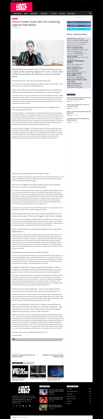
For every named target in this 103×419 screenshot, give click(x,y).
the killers (56, 340)
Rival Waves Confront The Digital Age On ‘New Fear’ (18, 379)
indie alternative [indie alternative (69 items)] (83, 57)
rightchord (69, 101)
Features (69, 403)
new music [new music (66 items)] (82, 72)
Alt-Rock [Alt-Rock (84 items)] (80, 39)
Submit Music (17, 13)
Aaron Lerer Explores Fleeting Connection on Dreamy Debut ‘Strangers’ (79, 98)
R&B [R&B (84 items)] (78, 76)
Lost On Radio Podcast (72, 391)
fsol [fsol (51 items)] (84, 53)
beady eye (18, 339)
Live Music (69, 401)
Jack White (20, 340)
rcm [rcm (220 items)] (80, 77)
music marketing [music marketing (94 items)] (73, 70)
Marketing (34, 13)
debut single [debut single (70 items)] (77, 46)
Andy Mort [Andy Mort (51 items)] (70, 42)
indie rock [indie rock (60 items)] (70, 59)
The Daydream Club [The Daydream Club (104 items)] (74, 87)
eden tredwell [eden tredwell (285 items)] (75, 48)
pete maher (44, 340)
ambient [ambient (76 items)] (75, 40)
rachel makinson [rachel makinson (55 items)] (71, 78)
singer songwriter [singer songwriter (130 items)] (74, 83)
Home (13, 17)
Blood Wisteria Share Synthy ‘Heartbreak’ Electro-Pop (55, 379)
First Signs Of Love (71, 396)
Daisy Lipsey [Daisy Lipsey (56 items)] (82, 44)
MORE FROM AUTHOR (28, 363)
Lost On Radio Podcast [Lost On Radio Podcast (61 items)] (73, 66)
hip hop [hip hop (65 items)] (70, 55)
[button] (90, 13)
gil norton (60, 339)
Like (89, 22)
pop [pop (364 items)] (71, 75)
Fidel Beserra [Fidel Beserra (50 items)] (70, 53)
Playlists (54, 13)
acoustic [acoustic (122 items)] (71, 39)
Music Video (15, 376)
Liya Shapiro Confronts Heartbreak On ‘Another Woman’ (78, 119)
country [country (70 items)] (74, 44)
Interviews (18, 17)
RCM (45, 332)
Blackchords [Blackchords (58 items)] (83, 42)
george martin (54, 339)
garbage (47, 339)
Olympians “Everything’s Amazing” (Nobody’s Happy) (53, 355)
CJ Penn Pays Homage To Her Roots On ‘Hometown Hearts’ (78, 105)
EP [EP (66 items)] (86, 50)
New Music (45, 13)
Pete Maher (46, 71)
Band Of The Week (71, 398)
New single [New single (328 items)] (74, 73)
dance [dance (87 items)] (70, 46)
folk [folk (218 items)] (78, 53)
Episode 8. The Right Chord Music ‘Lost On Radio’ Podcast (23, 355)
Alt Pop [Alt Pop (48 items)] (69, 41)
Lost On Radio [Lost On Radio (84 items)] (77, 64)
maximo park (37, 340)
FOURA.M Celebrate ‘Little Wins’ (38, 378)
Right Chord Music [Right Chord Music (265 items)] (77, 79)
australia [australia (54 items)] (76, 42)
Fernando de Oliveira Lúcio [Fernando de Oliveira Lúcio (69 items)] (74, 51)
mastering (31, 340)
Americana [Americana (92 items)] (84, 40)
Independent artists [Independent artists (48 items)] (78, 55)
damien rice (23, 339)
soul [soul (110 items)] (78, 85)
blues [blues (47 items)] (69, 44)
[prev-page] (61, 363)
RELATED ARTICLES (17, 363)
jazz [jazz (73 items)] (69, 64)
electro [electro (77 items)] (70, 50)
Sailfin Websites (24, 417)
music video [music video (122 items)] (72, 72)
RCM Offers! (72, 13)
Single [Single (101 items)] (70, 85)
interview (15, 340)
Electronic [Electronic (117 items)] (78, 50)
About (26, 13)
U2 (60, 340)
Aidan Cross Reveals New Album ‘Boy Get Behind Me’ (79, 112)
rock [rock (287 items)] (71, 81)
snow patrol (50, 340)
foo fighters (42, 339)
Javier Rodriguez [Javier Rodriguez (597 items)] (76, 61)
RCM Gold (62, 13)
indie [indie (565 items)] (72, 57)
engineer (36, 339)
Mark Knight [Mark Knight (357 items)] (75, 68)
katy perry (26, 340)
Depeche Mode (30, 339)
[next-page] (63, 363)
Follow (88, 25)
